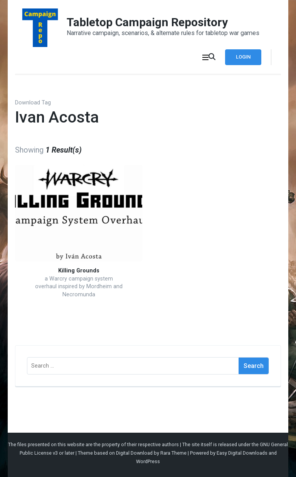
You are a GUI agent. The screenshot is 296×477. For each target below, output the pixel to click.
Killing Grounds (78, 270)
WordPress (148, 461)
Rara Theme (173, 453)
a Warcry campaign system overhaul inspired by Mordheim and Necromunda (79, 286)
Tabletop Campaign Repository (147, 22)
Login (243, 57)
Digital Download (134, 453)
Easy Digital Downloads (242, 453)
